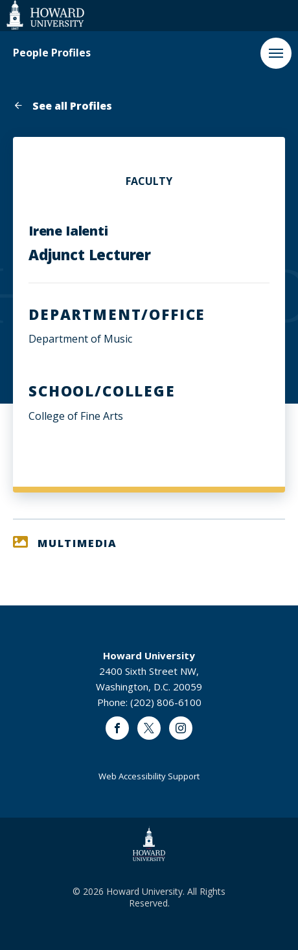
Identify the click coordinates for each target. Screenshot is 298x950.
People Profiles (52, 53)
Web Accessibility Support (149, 776)
